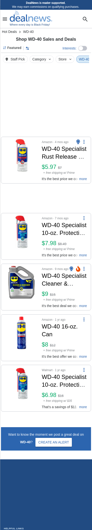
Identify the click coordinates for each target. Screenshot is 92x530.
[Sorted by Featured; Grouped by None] (12, 48)
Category (42, 59)
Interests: (69, 48)
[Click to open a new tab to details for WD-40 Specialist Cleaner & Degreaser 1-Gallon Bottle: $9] (21, 287)
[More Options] (84, 142)
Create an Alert (53, 442)
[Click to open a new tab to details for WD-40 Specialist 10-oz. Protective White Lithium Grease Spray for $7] (21, 388)
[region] (46, 101)
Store (65, 59)
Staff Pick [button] (15, 59)
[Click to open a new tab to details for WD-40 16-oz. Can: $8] (21, 338)
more (83, 179)
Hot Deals (9, 32)
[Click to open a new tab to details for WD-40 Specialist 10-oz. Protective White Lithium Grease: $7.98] (21, 236)
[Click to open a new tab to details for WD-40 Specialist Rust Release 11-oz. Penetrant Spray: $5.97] (21, 160)
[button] (82, 48)
